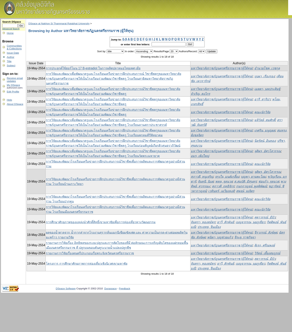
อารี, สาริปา (262, 99)
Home (10, 33)
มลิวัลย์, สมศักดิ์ (264, 120)
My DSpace (13, 85)
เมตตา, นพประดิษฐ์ (267, 89)
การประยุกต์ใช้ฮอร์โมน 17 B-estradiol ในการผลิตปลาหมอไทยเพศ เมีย (93, 68)
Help (9, 99)
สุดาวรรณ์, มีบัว (264, 217)
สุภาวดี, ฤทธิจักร (223, 186)
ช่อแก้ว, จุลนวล (268, 181)
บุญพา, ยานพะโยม (253, 176)
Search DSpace (11, 21)
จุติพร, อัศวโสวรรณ (267, 151)
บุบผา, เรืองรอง (264, 76)
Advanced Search (10, 29)
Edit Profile (13, 91)
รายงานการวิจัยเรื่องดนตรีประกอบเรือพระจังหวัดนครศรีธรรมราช (90, 253)
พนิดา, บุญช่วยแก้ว (220, 237)
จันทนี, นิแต (206, 181)
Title (9, 61)
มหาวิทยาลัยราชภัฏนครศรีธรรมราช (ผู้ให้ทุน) (222, 68)
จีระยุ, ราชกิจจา (245, 237)
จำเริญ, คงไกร (200, 93)
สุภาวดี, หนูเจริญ (202, 176)
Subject (11, 65)
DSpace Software (66, 288)
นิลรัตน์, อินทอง (264, 140)
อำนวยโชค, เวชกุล (267, 68)
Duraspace (110, 288)
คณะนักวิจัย (262, 112)
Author (10, 57)
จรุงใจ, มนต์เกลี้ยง (227, 176)
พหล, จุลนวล (224, 181)
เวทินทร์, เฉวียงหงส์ (221, 191)
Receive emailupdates (15, 80)
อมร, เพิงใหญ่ (200, 156)
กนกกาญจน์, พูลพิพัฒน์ (251, 186)
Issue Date (13, 52)
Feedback (124, 288)
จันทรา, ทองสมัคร (203, 222)
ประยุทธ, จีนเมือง (209, 227)
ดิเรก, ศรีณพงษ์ (264, 245)
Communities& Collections (14, 47)
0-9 (124, 39)
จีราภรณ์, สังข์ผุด (265, 232)
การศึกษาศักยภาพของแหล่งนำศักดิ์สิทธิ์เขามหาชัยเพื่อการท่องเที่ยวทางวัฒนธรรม (101, 222)
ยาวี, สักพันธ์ (225, 222)
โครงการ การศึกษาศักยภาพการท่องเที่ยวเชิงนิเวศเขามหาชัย (86, 263)
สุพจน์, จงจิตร (245, 191)
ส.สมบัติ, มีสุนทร (245, 181)
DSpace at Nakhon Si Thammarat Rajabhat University (59, 23)
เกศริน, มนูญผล (264, 130)
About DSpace (15, 104)
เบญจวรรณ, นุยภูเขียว (250, 222)
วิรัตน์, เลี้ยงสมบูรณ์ (267, 253)
